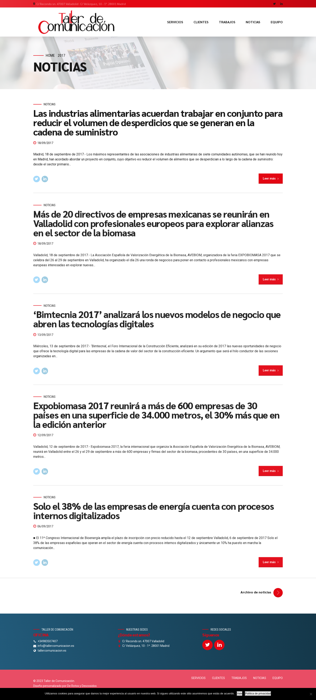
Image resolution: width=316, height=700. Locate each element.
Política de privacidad (258, 693)
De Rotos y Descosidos (82, 686)
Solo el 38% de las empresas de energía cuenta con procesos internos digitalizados (153, 514)
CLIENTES (201, 22)
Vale (239, 693)
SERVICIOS (175, 22)
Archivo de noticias (256, 592)
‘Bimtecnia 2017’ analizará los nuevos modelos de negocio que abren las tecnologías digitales (157, 323)
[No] (311, 694)
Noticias (50, 104)
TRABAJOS (227, 22)
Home (50, 55)
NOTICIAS (253, 22)
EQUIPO (277, 22)
